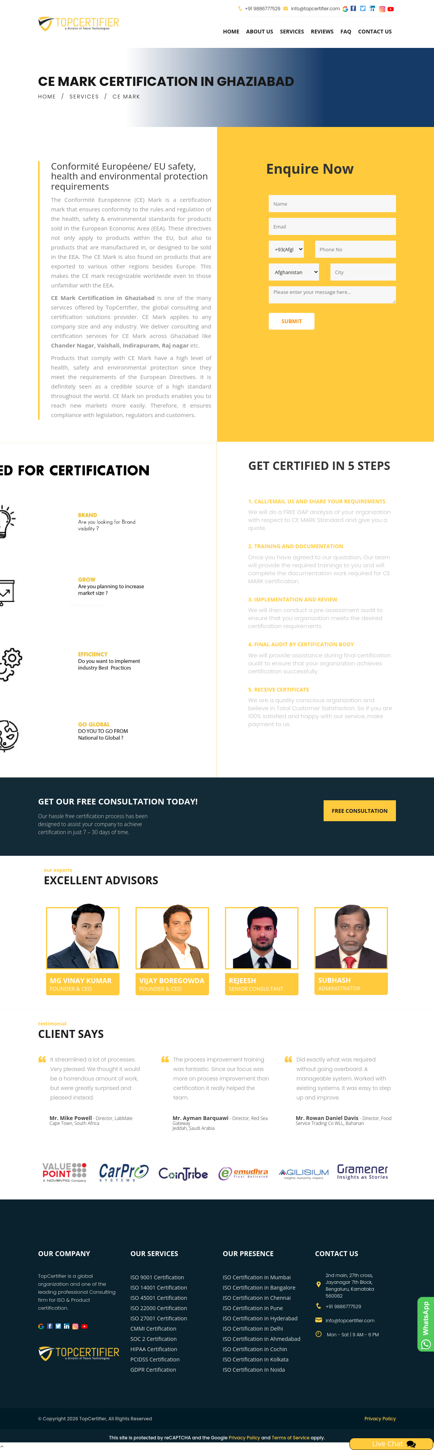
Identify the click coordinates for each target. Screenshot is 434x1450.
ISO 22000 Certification (159, 1308)
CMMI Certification (154, 1328)
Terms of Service (291, 1437)
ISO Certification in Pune (253, 1308)
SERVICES (84, 96)
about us (259, 31)
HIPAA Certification (154, 1349)
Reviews (322, 31)
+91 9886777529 (262, 8)
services (292, 31)
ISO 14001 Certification (159, 1287)
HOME (47, 96)
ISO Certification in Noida (254, 1369)
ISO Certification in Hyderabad (260, 1318)
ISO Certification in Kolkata (256, 1359)
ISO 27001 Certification (159, 1318)
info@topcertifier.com (311, 8)
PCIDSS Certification (155, 1359)
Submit (291, 321)
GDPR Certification (153, 1369)
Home (231, 31)
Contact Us (375, 31)
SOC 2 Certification (154, 1338)
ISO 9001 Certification (157, 1277)
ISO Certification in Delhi (253, 1328)
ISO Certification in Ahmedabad (261, 1338)
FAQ (345, 31)
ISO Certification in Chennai (256, 1297)
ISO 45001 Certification (159, 1297)
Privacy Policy (380, 1418)
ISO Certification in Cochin (255, 1349)
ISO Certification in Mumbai (257, 1277)
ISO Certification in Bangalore (259, 1287)
